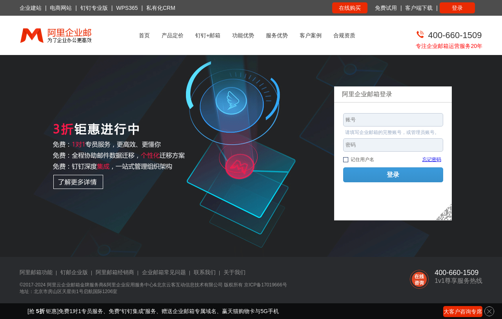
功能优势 (243, 35)
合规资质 (344, 35)
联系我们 (205, 272)
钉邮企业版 (74, 272)
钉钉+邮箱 (207, 35)
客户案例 (311, 35)
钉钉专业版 (94, 8)
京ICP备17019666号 (265, 285)
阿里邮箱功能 (36, 272)
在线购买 (350, 8)
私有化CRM (160, 8)
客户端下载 (419, 8)
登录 (457, 8)
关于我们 (235, 272)
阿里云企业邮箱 (63, 285)
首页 (144, 35)
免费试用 (386, 8)
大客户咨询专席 (463, 311)
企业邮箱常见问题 (164, 272)
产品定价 (173, 35)
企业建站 (31, 8)
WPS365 (127, 8)
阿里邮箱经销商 (115, 272)
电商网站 (61, 8)
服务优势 (277, 35)
